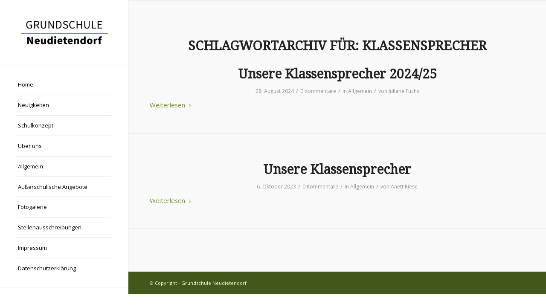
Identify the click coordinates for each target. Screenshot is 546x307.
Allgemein (360, 91)
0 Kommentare (318, 91)
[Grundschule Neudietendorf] (64, 33)
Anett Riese (404, 186)
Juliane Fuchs (404, 91)
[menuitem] (64, 85)
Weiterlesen (171, 105)
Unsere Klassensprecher (337, 169)
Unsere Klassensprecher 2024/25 (337, 74)
